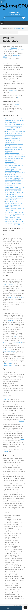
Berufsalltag (11, 320)
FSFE (4, 55)
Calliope (5, 349)
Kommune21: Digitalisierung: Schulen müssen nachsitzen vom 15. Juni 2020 (13, 183)
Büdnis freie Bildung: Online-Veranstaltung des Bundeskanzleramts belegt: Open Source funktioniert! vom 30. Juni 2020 (14, 147)
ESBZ (18, 358)
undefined (23, 18)
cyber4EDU (14, 12)
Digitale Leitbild (7, 363)
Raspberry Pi (12, 297)
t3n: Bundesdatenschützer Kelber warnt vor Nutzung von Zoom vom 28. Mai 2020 (14, 192)
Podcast (5, 451)
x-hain (16, 336)
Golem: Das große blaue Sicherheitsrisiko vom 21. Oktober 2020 (12, 140)
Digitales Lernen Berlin (10, 284)
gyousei (22, 439)
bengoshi (6, 399)
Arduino (21, 297)
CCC (16, 53)
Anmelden (11, 608)
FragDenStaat (13, 90)
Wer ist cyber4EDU (19, 28)
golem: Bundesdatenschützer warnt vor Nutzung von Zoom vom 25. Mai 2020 (14, 197)
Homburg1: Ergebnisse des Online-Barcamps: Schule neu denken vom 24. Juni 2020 (14, 178)
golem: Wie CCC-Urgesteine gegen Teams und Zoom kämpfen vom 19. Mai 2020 (13, 217)
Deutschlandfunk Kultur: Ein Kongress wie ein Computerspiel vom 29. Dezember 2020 (15, 120)
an (18, 97)
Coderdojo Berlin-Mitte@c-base (12, 342)
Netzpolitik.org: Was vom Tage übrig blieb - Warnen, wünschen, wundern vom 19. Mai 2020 (15, 223)
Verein (17, 104)
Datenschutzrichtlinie (9, 365)
